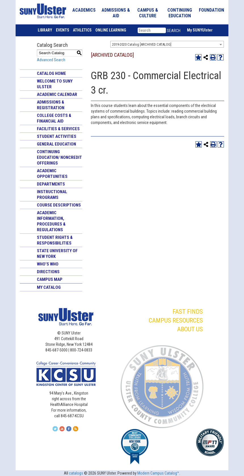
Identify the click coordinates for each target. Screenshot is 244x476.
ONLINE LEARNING (110, 30)
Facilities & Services (58, 128)
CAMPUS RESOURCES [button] (176, 320)
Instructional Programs (52, 194)
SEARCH (173, 30)
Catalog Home (51, 73)
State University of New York (57, 253)
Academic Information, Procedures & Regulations (51, 221)
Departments (51, 184)
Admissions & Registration (50, 105)
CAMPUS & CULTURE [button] (147, 12)
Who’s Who (47, 264)
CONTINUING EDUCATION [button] (179, 12)
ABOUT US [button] (190, 329)
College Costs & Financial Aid (54, 118)
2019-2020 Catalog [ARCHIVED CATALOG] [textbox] (141, 44)
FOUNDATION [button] (211, 10)
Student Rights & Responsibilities (55, 240)
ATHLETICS (82, 30)
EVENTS (62, 30)
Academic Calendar (57, 94)
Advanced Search (51, 60)
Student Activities (56, 136)
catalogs (76, 473)
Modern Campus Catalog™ (158, 473)
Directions (48, 271)
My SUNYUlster (200, 30)
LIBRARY (45, 30)
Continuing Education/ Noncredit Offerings (59, 157)
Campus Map (49, 279)
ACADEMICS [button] (84, 10)
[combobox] (167, 44)
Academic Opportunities (52, 173)
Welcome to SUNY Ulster (55, 84)
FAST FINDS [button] (188, 311)
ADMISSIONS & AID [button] (116, 12)
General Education (56, 144)
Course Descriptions (59, 205)
